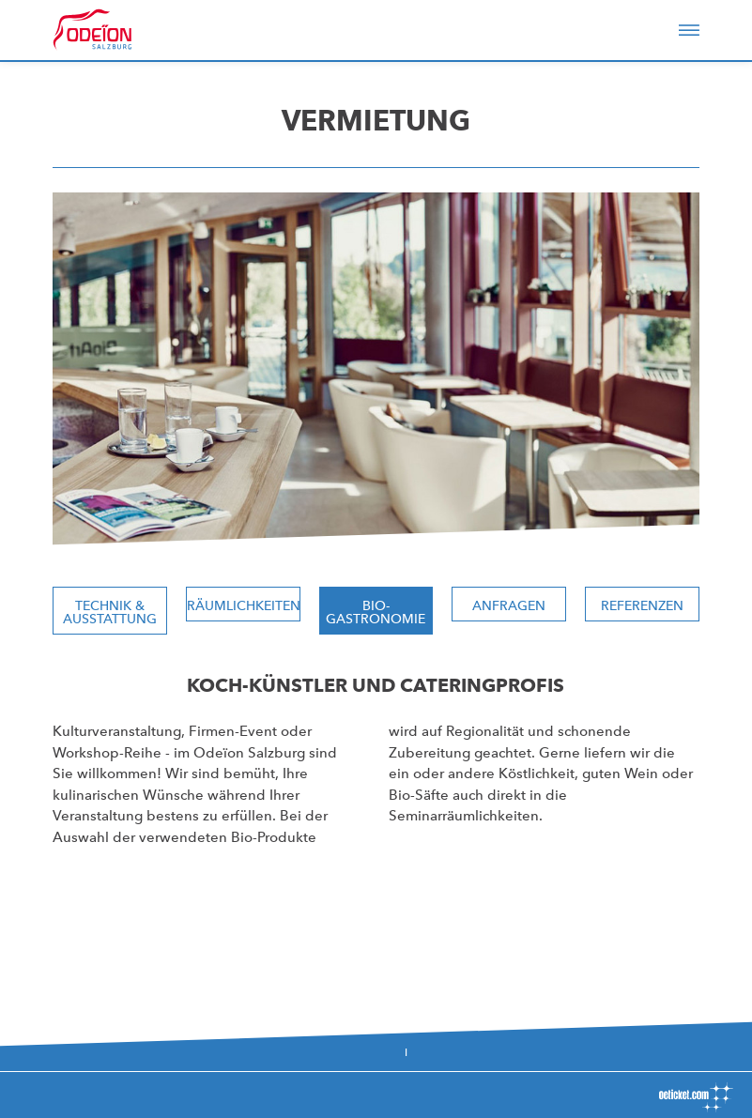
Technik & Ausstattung (110, 612)
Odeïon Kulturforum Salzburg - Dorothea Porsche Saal (118, 30)
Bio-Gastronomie (375, 612)
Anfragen (508, 605)
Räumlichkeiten (243, 605)
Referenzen (642, 605)
